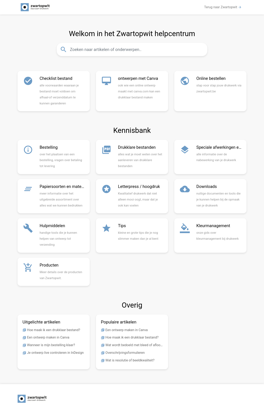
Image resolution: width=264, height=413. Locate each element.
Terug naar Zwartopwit (223, 7)
